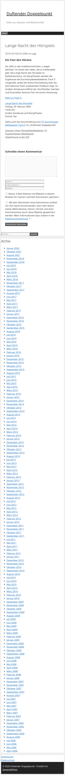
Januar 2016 (13, 355)
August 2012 (13, 497)
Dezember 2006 (15, 723)
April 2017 (12, 303)
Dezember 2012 (15, 484)
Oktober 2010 (14, 567)
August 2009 (13, 615)
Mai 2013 (11, 466)
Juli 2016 (11, 334)
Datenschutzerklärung (16, 218)
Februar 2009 (14, 636)
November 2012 (15, 487)
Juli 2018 (11, 265)
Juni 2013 (11, 463)
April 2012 (12, 511)
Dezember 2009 (15, 601)
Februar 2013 (14, 477)
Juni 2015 (11, 380)
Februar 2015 (14, 393)
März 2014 (12, 431)
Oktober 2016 (14, 324)
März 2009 (12, 633)
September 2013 (15, 452)
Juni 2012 (11, 504)
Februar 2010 (14, 594)
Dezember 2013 (15, 442)
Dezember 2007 (15, 681)
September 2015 (15, 369)
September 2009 (15, 612)
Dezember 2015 (15, 359)
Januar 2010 (13, 598)
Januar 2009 (13, 639)
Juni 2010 (11, 581)
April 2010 (12, 588)
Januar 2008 (13, 678)
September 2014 (15, 411)
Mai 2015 (11, 383)
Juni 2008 (11, 660)
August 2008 (13, 657)
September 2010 (15, 570)
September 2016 (15, 327)
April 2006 (12, 750)
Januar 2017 (13, 314)
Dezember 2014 (15, 400)
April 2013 (12, 470)
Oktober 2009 (14, 608)
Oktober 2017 (14, 286)
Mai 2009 (11, 626)
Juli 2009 (11, 619)
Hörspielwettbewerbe (32, 130)
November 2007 (15, 685)
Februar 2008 (14, 674)
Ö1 (45, 130)
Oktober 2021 (14, 251)
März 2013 (12, 473)
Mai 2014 (11, 425)
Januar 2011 (13, 556)
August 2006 (13, 737)
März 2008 (12, 671)
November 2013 (15, 445)
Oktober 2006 (14, 730)
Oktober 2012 (14, 490)
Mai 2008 (11, 664)
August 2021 (13, 255)
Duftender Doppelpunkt (29, 13)
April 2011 (12, 546)
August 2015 (13, 373)
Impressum (7, 756)
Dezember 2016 (15, 317)
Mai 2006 (11, 747)
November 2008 (15, 646)
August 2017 (13, 293)
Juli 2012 (11, 501)
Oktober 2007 (14, 688)
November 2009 (15, 605)
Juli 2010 (11, 577)
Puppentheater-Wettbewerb (19, 133)
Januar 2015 (13, 397)
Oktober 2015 (14, 366)
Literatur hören (13, 130)
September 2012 (15, 494)
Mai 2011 (11, 542)
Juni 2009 (11, 622)
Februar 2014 (14, 435)
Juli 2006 (11, 740)
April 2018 (12, 276)
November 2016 (15, 321)
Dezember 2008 (15, 643)
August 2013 (13, 456)
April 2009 (12, 629)
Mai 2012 (11, 508)
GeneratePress (9, 769)
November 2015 (15, 362)
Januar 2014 (13, 438)
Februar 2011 (14, 553)
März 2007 (12, 712)
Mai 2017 (11, 300)
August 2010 (13, 574)
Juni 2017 (11, 296)
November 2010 (15, 563)
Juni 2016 (11, 338)
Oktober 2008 (14, 650)
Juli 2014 (11, 418)
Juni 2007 (11, 702)
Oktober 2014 (14, 407)
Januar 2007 (13, 719)
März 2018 (12, 279)
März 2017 (12, 307)
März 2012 (12, 515)
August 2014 (13, 414)
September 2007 (15, 692)
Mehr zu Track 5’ (13, 97)
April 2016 (12, 345)
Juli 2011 (11, 539)
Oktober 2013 (14, 449)
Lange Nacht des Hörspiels (18, 103)
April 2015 (12, 386)
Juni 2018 (11, 269)
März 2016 (12, 348)
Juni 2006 (11, 743)
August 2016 (13, 331)
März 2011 (12, 549)
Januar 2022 (13, 248)
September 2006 (15, 733)
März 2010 (12, 591)
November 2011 (15, 529)
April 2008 (12, 667)
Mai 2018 (11, 272)
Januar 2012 (13, 522)
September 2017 (15, 289)
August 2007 (13, 695)
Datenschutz (8, 760)
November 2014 (15, 404)
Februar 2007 (14, 716)
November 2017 (15, 282)
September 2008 (15, 653)
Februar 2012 (14, 518)
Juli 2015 (11, 376)
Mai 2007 (11, 705)
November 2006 (15, 726)
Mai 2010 (11, 584)
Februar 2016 (14, 352)
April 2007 (12, 709)
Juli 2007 (11, 698)
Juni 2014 (11, 421)
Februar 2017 (14, 310)
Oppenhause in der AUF (17, 137)
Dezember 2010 (15, 560)
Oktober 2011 (14, 532)
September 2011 (15, 535)
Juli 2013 (11, 459)
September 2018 (15, 262)
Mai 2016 (11, 341)
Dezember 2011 (15, 525)
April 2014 (12, 428)
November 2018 (15, 258)
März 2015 (12, 390)
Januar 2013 (13, 480)
